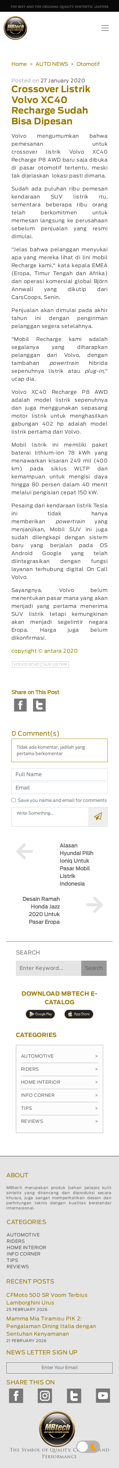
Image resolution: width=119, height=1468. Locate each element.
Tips (59, 1108)
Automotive (59, 1056)
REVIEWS (18, 1267)
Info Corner (59, 1095)
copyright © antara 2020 (44, 651)
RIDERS (16, 1241)
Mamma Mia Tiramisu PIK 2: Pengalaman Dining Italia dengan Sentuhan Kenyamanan (51, 1326)
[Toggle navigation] (105, 28)
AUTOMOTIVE (23, 1235)
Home (19, 64)
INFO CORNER (24, 1254)
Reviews (59, 1121)
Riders (59, 1069)
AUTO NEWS (52, 64)
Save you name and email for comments (62, 800)
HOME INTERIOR (26, 1248)
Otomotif (88, 64)
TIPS (12, 1260)
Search (94, 968)
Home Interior (59, 1082)
